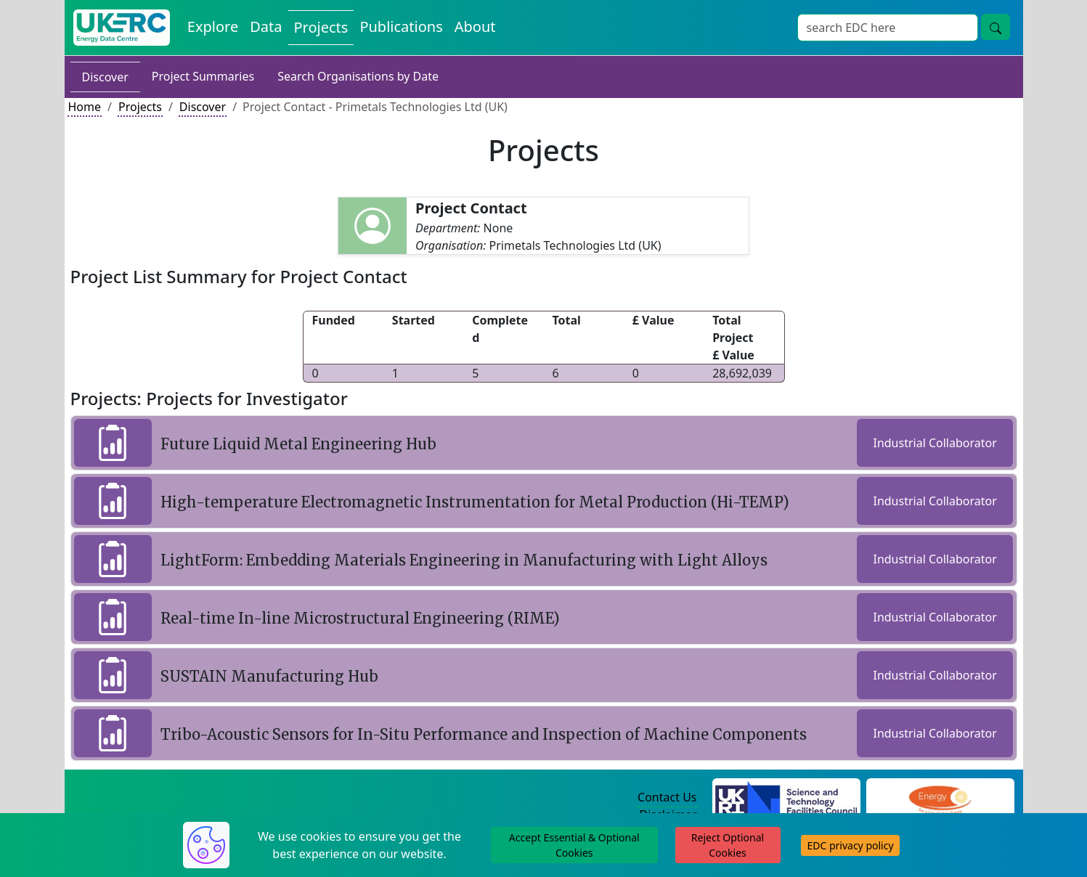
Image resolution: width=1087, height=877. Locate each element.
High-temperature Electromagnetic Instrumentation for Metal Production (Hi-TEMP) (474, 502)
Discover (105, 77)
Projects (140, 107)
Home (85, 107)
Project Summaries (203, 76)
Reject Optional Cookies (727, 845)
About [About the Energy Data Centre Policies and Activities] (475, 26)
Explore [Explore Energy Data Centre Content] (212, 26)
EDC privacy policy (850, 845)
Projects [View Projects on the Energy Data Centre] (321, 27)
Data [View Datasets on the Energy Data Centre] (266, 26)
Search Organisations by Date (358, 76)
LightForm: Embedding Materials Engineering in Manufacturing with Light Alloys (464, 560)
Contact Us (667, 797)
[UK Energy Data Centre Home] (121, 27)
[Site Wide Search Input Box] (887, 27)
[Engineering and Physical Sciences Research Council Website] (940, 798)
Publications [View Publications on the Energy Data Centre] (400, 26)
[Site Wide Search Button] (995, 27)
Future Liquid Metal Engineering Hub (298, 444)
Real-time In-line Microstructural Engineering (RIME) (360, 618)
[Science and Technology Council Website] (786, 798)
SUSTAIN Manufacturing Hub (269, 676)
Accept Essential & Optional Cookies (574, 845)
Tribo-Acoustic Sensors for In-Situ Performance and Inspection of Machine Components (483, 734)
